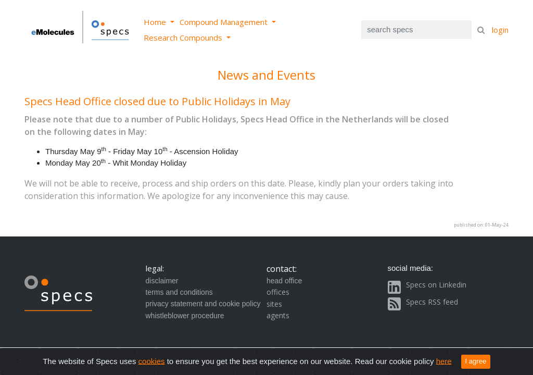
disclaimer (162, 281)
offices (277, 292)
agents (277, 315)
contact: (281, 268)
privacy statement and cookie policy (203, 303)
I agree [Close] (476, 361)
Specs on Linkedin (436, 285)
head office (284, 281)
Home (156, 22)
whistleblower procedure (185, 315)
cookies (151, 360)
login (500, 29)
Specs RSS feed (432, 302)
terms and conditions (179, 292)
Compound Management (225, 22)
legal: (155, 268)
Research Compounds (184, 37)
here (444, 360)
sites (274, 304)
